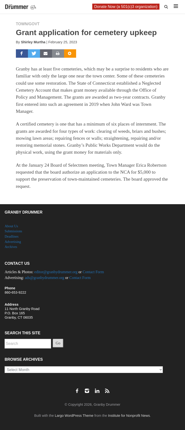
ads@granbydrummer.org (44, 278)
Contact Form (93, 272)
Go (58, 343)
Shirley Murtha (33, 42)
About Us (11, 226)
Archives (11, 247)
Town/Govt (28, 24)
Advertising (13, 242)
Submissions (13, 231)
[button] (166, 7)
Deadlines (12, 236)
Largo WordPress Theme (74, 415)
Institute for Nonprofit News (129, 415)
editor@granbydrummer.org (55, 272)
